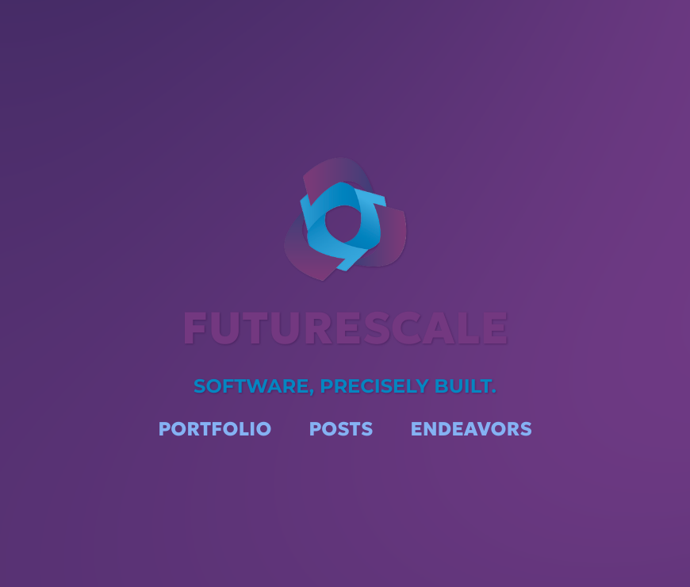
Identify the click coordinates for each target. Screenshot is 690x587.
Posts (341, 428)
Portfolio (214, 428)
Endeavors (471, 428)
